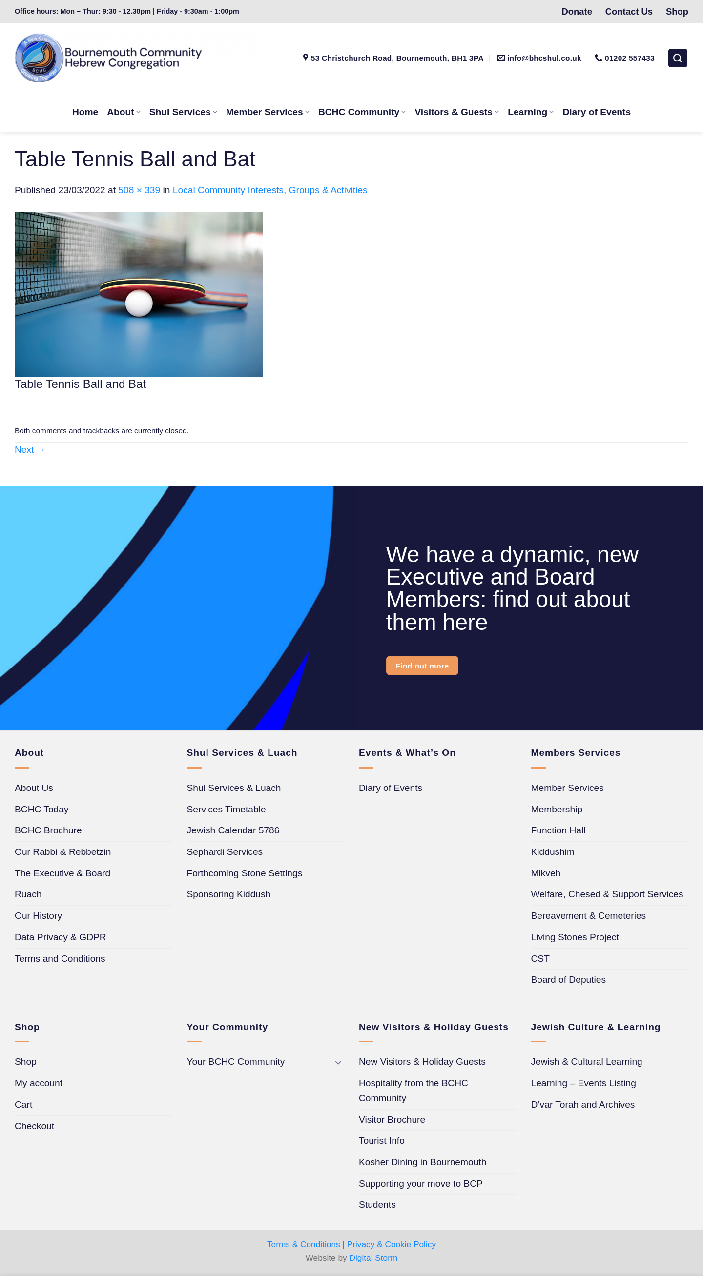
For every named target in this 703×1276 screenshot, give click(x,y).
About (124, 112)
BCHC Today (42, 809)
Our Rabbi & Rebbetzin (63, 852)
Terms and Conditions (60, 958)
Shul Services (183, 112)
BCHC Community (362, 112)
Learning (531, 112)
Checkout (34, 1126)
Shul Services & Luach (234, 788)
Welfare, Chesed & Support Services (607, 894)
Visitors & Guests (456, 112)
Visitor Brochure (392, 1119)
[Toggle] (338, 1062)
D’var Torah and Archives (583, 1104)
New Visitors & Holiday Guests (422, 1061)
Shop (26, 1061)
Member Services (268, 112)
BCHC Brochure (48, 830)
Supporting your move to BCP (421, 1183)
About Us (34, 788)
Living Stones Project (575, 937)
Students (377, 1204)
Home (85, 112)
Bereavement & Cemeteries (588, 916)
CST (540, 958)
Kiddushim (553, 852)
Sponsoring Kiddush (229, 894)
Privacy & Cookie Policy (391, 1244)
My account (38, 1083)
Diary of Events (596, 112)
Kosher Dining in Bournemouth (422, 1162)
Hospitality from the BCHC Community (413, 1090)
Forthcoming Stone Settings (245, 873)
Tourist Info (382, 1140)
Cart (23, 1104)
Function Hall (558, 830)
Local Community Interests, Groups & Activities (270, 190)
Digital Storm (374, 1258)
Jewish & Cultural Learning (586, 1061)
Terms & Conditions (303, 1244)
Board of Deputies (568, 979)
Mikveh (546, 873)
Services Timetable (226, 809)
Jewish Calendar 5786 (233, 830)
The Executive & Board (62, 873)
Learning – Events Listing (583, 1083)
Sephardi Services (225, 852)
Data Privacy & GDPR (60, 937)
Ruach (28, 894)
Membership (557, 809)
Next (30, 450)
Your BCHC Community (236, 1061)
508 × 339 (139, 190)
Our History (38, 916)
